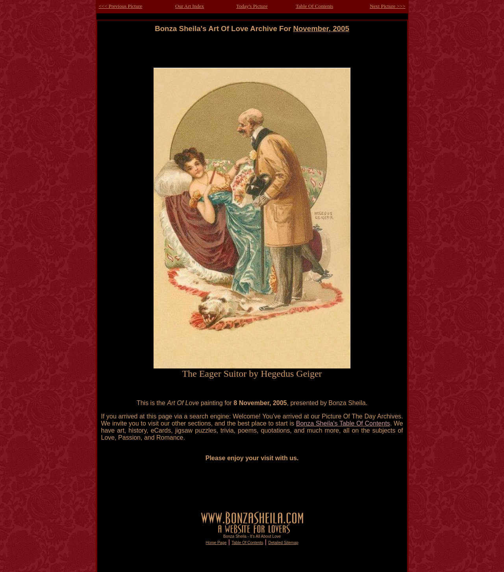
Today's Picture (252, 6)
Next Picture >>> (388, 6)
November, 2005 (321, 28)
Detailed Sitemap (283, 543)
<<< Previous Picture (121, 6)
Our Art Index (189, 6)
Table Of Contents (314, 6)
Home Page (216, 543)
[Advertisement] (252, 51)
